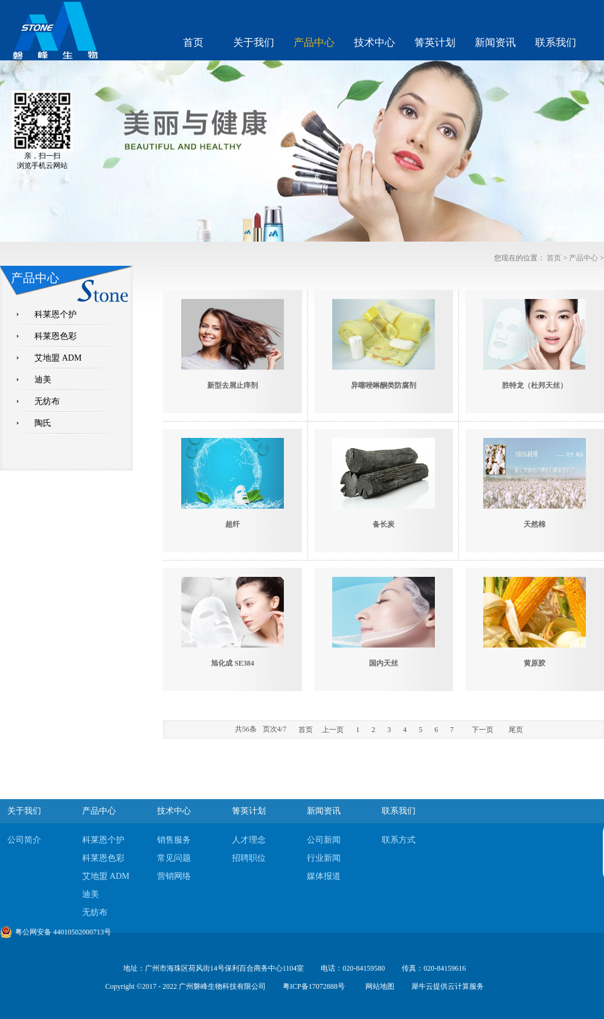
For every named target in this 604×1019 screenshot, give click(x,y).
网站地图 (378, 986)
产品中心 (583, 258)
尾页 (516, 729)
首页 (193, 42)
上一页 (333, 729)
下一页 (482, 729)
